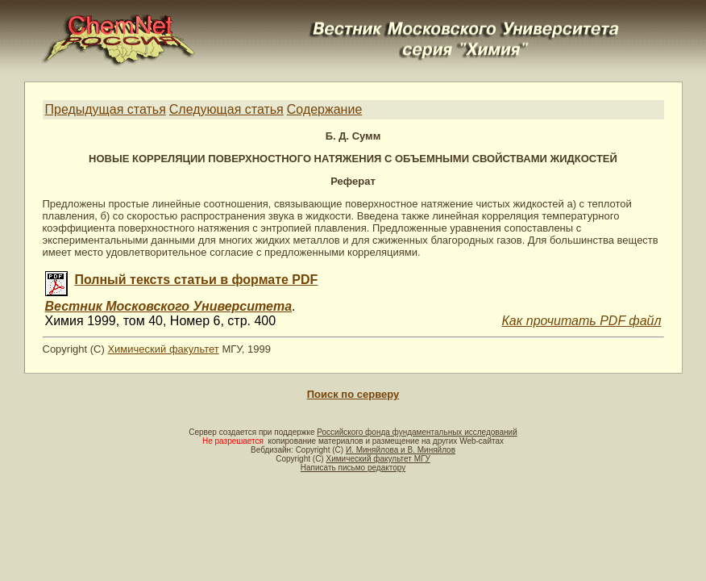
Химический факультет (162, 349)
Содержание (325, 109)
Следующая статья (226, 109)
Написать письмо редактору (353, 467)
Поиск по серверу (353, 394)
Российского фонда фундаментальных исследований (417, 432)
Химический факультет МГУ (378, 458)
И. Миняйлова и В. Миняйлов (400, 449)
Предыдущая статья (105, 109)
